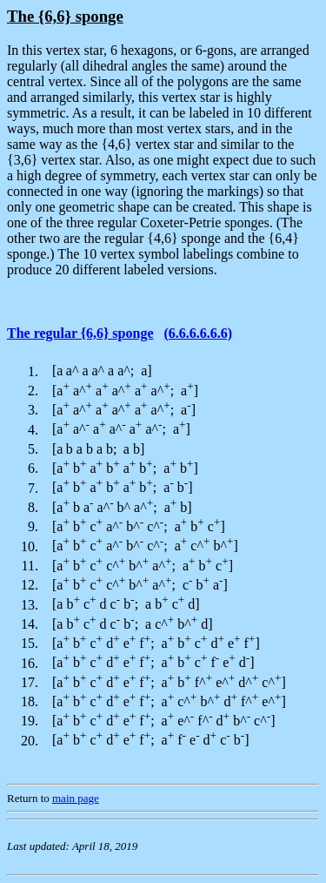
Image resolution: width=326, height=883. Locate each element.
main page (75, 798)
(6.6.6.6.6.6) (197, 333)
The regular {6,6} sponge (80, 333)
